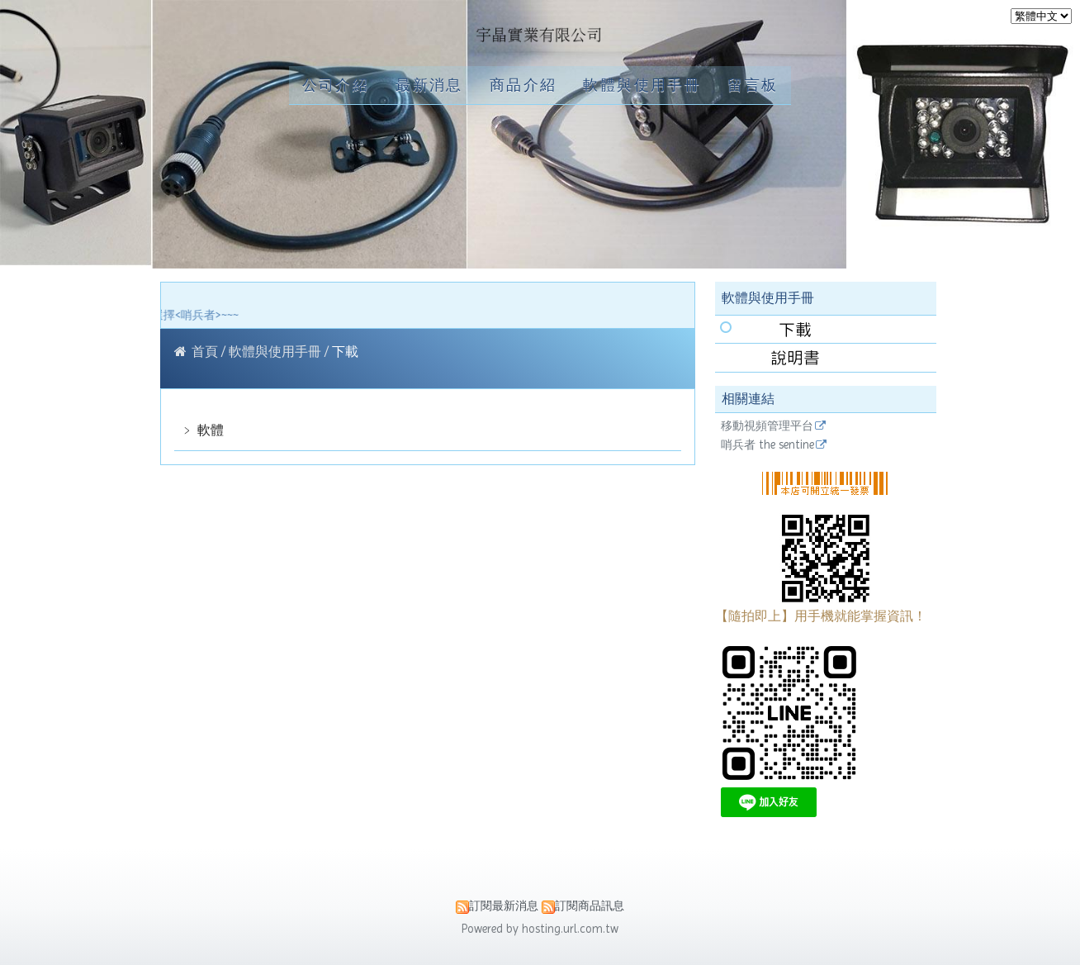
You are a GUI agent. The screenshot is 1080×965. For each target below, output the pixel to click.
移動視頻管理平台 (767, 426)
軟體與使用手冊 (276, 351)
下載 (343, 351)
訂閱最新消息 (503, 905)
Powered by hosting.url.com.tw (540, 928)
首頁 (205, 351)
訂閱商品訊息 (589, 905)
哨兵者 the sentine (767, 445)
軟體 (209, 430)
